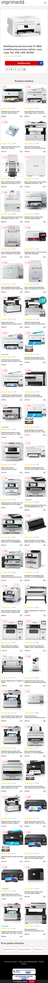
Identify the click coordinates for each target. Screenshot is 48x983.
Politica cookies (21, 981)
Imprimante (38, 949)
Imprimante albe (9, 949)
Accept (31, 981)
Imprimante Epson (24, 949)
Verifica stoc (30, 63)
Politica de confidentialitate (27, 962)
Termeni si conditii (10, 962)
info (21, 116)
